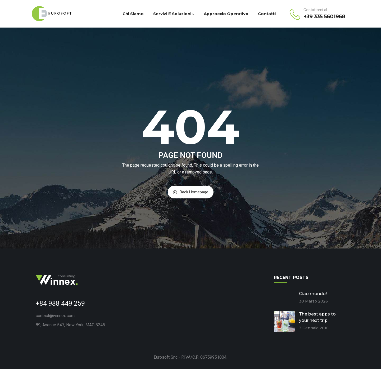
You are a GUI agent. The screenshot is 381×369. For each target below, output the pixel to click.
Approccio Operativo (226, 13)
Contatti (267, 13)
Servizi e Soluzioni (173, 13)
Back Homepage (190, 192)
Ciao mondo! (313, 293)
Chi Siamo (133, 13)
